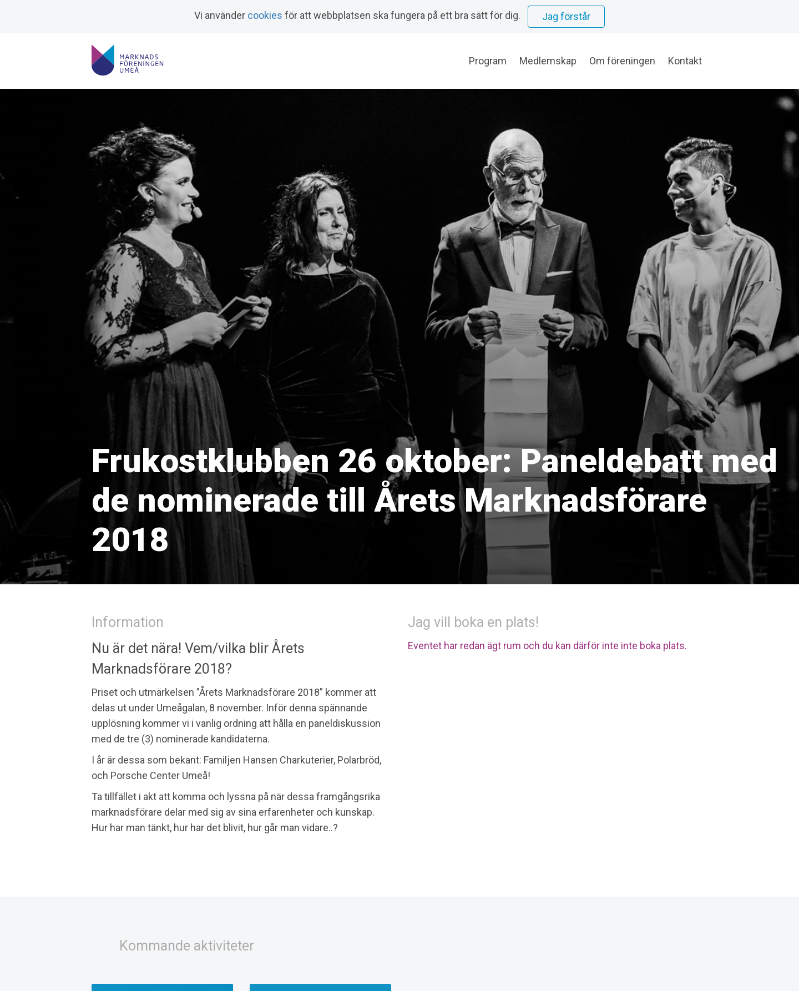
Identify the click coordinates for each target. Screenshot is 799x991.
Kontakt (685, 61)
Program (488, 61)
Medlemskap (548, 61)
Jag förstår (566, 16)
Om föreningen (622, 61)
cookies (264, 15)
